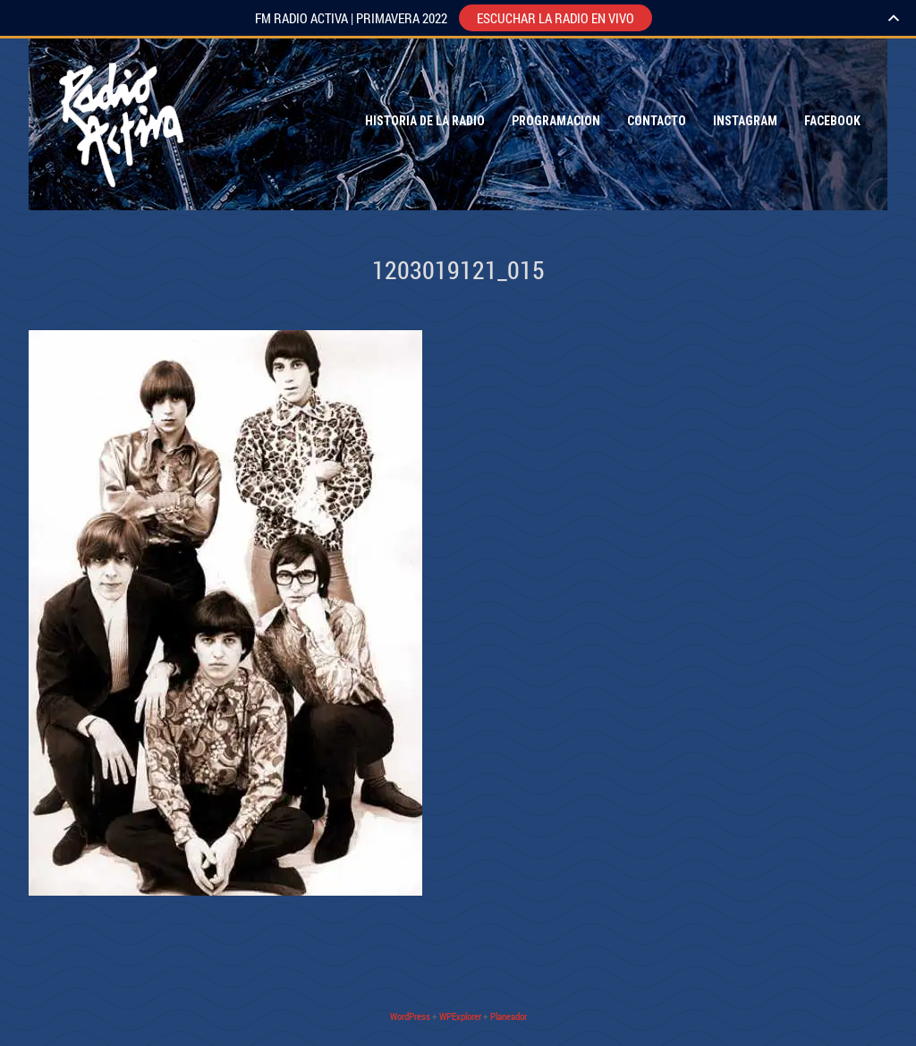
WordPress (410, 1016)
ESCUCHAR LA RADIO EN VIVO (555, 18)
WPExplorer (460, 1016)
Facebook (832, 121)
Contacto (656, 121)
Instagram (745, 121)
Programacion (556, 121)
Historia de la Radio (425, 121)
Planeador (508, 1016)
